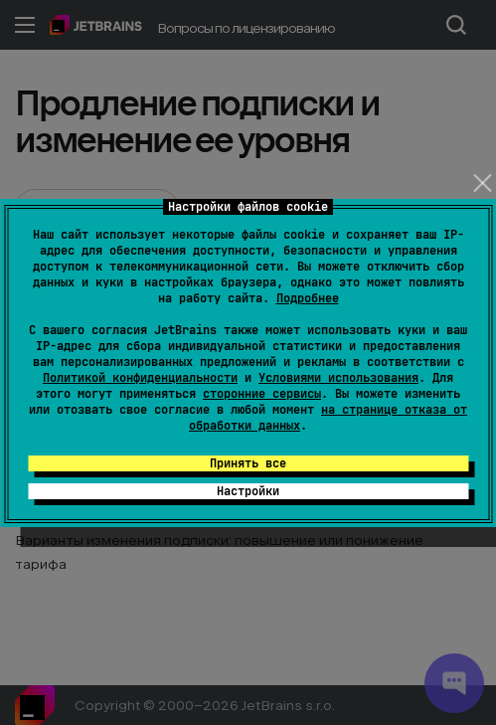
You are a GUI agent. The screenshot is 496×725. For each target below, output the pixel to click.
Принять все (248, 463)
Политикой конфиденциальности (140, 378)
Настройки (248, 491)
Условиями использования (338, 378)
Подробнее (307, 298)
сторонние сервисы (262, 394)
